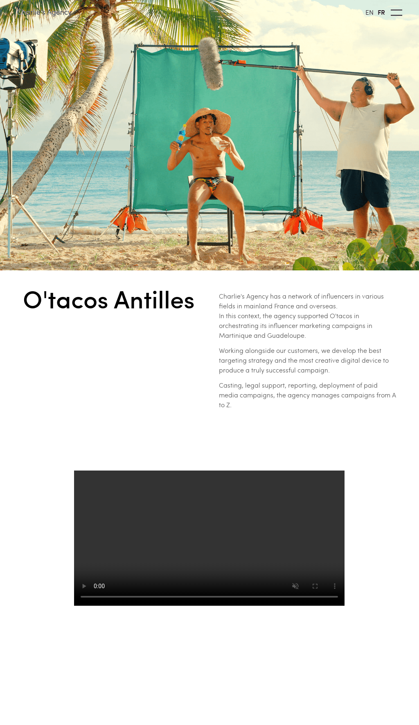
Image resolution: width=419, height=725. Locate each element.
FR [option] (381, 12)
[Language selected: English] (377, 11)
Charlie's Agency (44, 12)
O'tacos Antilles (109, 298)
